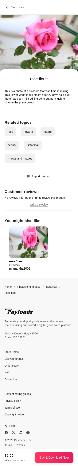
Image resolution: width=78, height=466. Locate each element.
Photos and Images (20, 158)
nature (48, 131)
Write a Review (39, 204)
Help (7, 372)
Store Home (15, 7)
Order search (12, 365)
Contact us (11, 379)
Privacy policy (13, 400)
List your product (14, 358)
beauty (12, 145)
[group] (28, 248)
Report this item (39, 176)
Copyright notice (14, 414)
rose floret (10, 292)
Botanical (33, 145)
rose (10, 131)
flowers (28, 131)
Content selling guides (18, 393)
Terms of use (12, 407)
